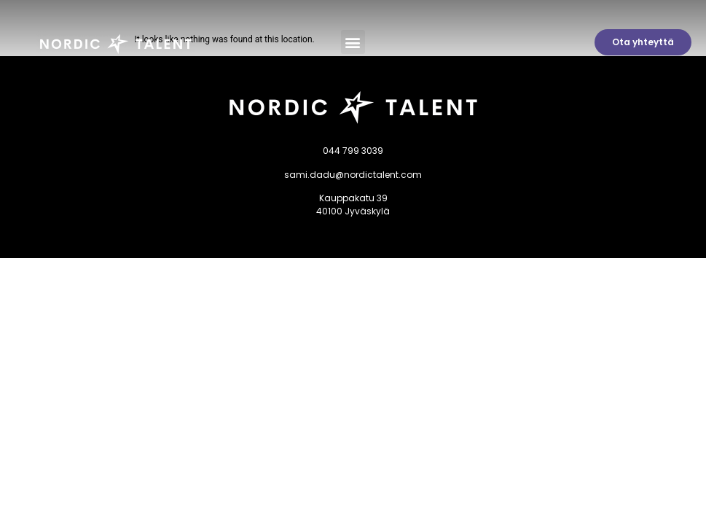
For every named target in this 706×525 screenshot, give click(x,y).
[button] (353, 42)
